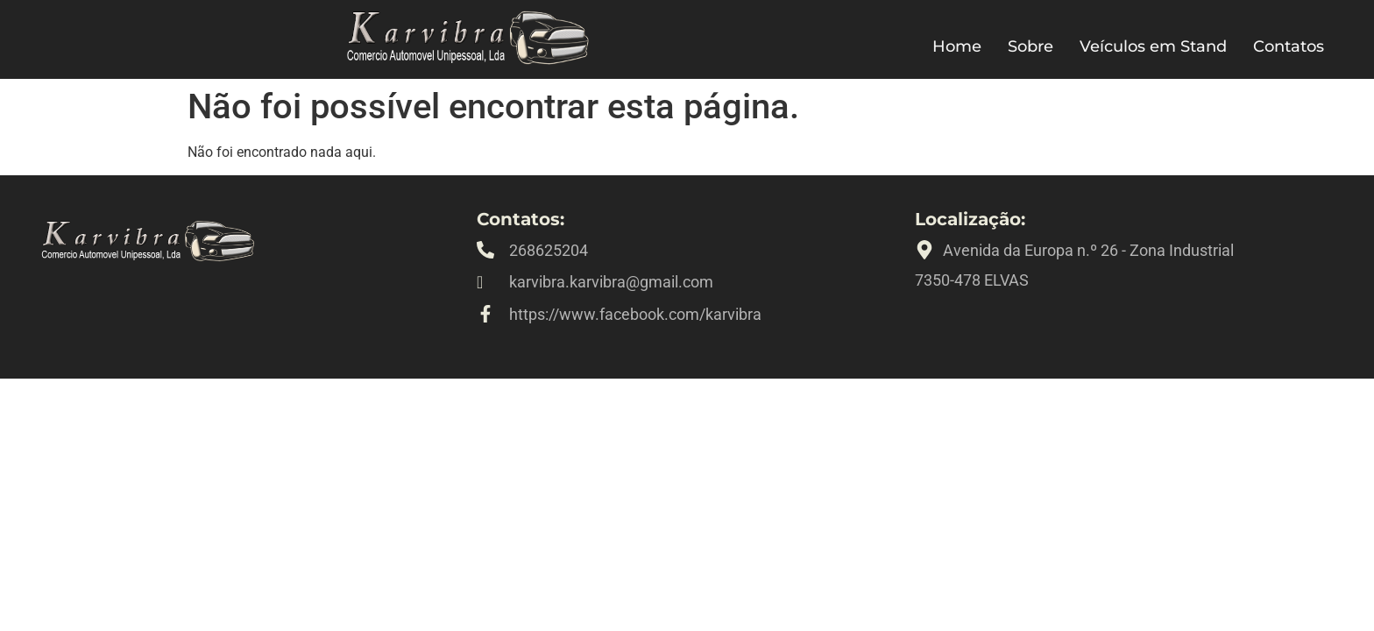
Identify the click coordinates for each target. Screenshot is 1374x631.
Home (956, 46)
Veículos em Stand (1153, 46)
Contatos (1288, 46)
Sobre (1030, 46)
